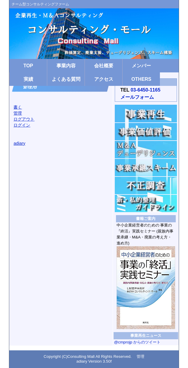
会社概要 (103, 65)
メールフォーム (137, 97)
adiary (19, 143)
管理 (17, 113)
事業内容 (66, 65)
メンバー (141, 65)
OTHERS (142, 79)
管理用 (30, 86)
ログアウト (23, 119)
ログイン (21, 125)
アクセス (103, 79)
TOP (28, 65)
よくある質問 (66, 79)
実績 (28, 79)
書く (17, 107)
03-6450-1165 (146, 89)
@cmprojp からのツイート (137, 342)
